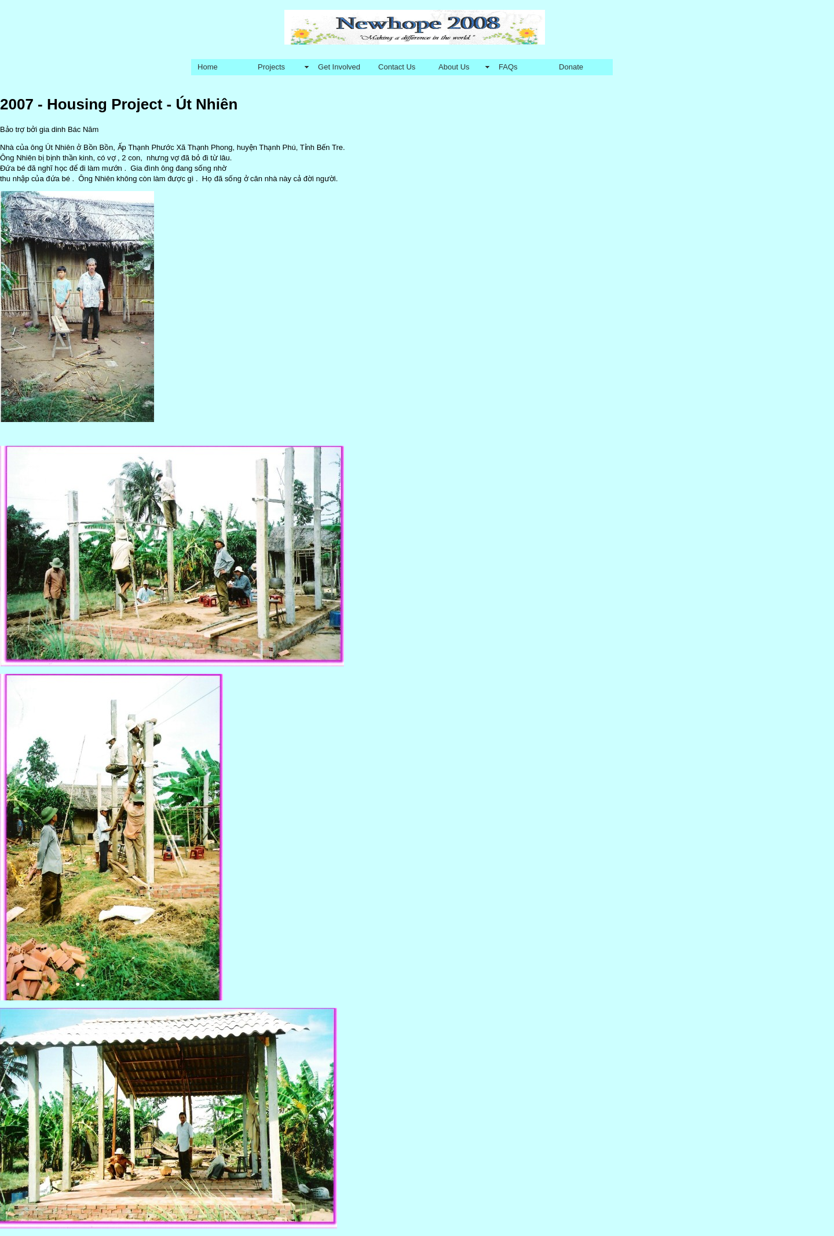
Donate (571, 67)
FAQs (508, 67)
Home (207, 67)
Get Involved (339, 67)
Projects (271, 67)
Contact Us (396, 67)
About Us (453, 67)
